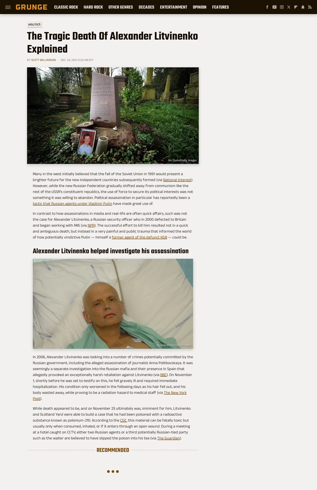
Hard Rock (93, 7)
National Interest (177, 180)
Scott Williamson (43, 60)
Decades (146, 7)
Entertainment (173, 7)
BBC (163, 375)
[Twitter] (289, 7)
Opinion (199, 7)
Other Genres (121, 7)
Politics (34, 24)
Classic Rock (66, 7)
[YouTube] (274, 7)
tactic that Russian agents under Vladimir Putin (72, 203)
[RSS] (310, 7)
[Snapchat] (303, 7)
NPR (91, 225)
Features (220, 7)
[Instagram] (282, 7)
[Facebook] (267, 7)
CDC (123, 420)
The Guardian (168, 438)
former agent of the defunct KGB (139, 237)
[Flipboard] (296, 7)
